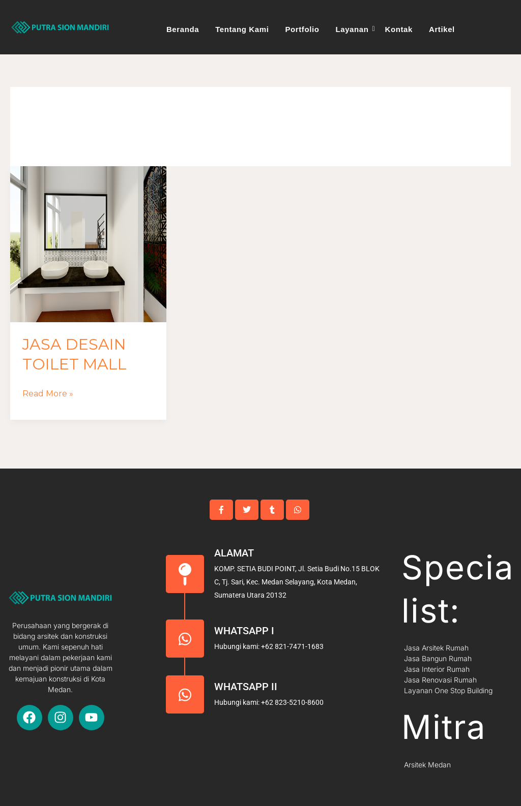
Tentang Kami (242, 29)
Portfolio (302, 29)
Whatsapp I (244, 631)
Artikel (442, 29)
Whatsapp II (245, 686)
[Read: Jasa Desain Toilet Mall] (88, 244)
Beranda (182, 29)
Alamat (234, 553)
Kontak (399, 29)
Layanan (353, 29)
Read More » (47, 392)
